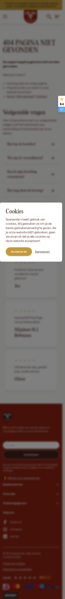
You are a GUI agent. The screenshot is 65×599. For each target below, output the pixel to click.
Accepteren (19, 251)
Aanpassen (42, 251)
